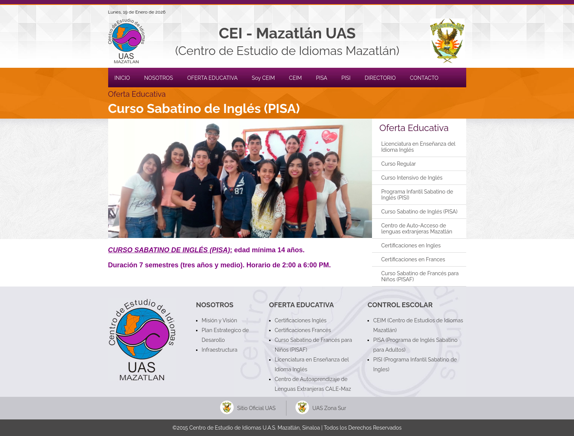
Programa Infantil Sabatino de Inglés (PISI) (417, 195)
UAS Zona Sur (329, 408)
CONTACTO (424, 78)
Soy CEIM (263, 78)
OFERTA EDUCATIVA (212, 78)
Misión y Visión (219, 320)
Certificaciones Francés (303, 330)
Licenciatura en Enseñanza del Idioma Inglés (418, 147)
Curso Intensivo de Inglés (412, 178)
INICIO (122, 78)
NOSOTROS (158, 78)
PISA (321, 78)
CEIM (295, 78)
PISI (346, 78)
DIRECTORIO (380, 78)
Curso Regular (398, 164)
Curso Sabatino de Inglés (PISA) (419, 212)
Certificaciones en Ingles (411, 245)
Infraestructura (219, 350)
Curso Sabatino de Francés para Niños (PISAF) (420, 276)
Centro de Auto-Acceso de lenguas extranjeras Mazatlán (416, 229)
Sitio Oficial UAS (256, 408)
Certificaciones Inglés (301, 320)
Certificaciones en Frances (413, 259)
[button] (240, 178)
